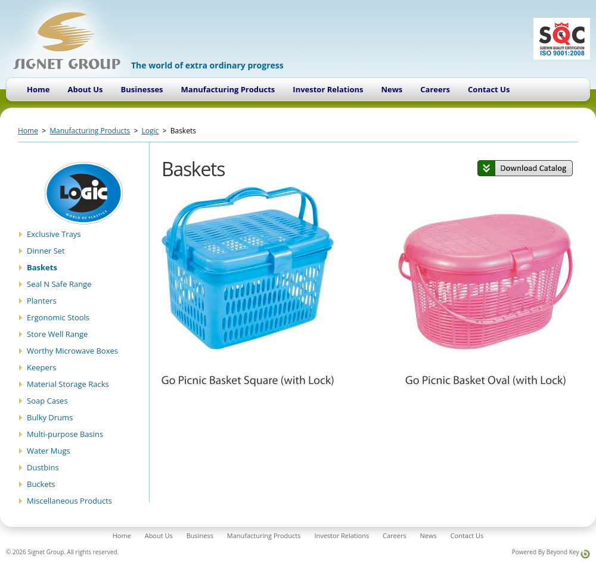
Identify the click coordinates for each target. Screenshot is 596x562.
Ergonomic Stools (58, 317)
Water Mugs (48, 450)
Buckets (41, 484)
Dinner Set (46, 250)
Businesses (142, 89)
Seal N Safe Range (59, 284)
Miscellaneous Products (69, 500)
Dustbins (43, 467)
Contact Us (489, 89)
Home (38, 89)
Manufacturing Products (228, 89)
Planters (42, 300)
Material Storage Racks (68, 384)
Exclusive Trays (54, 234)
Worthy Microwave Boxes (72, 350)
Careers (435, 89)
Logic (150, 131)
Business (200, 535)
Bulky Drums (50, 417)
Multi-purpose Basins (65, 434)
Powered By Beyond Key (551, 553)
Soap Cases (47, 400)
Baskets (42, 267)
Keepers (41, 367)
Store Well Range (57, 334)
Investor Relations (328, 89)
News (391, 89)
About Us (85, 89)
